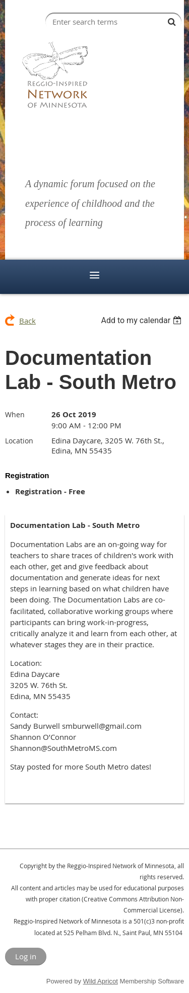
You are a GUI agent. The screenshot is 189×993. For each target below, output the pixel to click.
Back (27, 321)
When (15, 414)
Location (19, 440)
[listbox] (142, 320)
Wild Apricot (100, 981)
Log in (25, 956)
